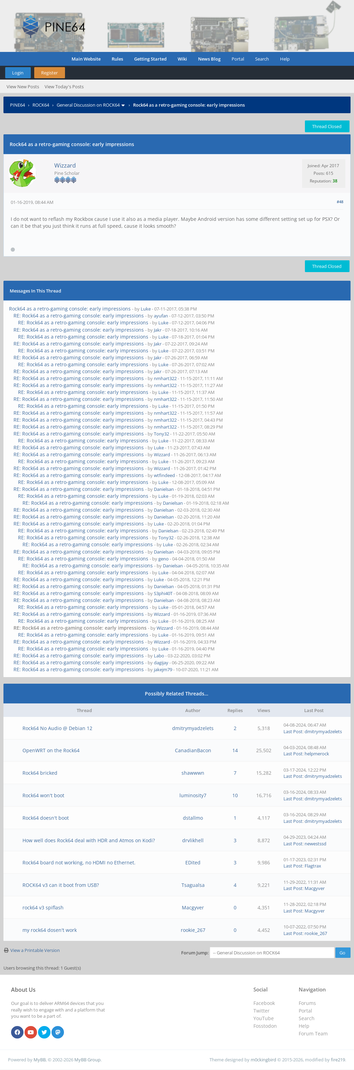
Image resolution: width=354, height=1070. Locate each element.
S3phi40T (163, 593)
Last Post (292, 731)
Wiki (182, 59)
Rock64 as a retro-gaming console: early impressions (70, 308)
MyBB (40, 1059)
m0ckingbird (263, 1059)
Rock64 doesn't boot (45, 818)
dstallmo (193, 818)
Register (49, 73)
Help (285, 59)
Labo (159, 656)
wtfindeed (164, 475)
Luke (146, 309)
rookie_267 (193, 930)
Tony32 (161, 434)
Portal (238, 59)
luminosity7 (192, 795)
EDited (193, 862)
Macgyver (315, 888)
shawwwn (192, 773)
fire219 (338, 1059)
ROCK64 (40, 105)
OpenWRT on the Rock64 (51, 750)
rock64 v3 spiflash (43, 907)
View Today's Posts (64, 86)
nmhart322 (165, 378)
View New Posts (23, 86)
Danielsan (164, 489)
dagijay (161, 662)
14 (235, 750)
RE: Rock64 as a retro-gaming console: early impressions (78, 315)
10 (235, 795)
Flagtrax (313, 866)
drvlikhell (193, 840)
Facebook (264, 1003)
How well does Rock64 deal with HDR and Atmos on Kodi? (88, 840)
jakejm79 (163, 669)
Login (18, 73)
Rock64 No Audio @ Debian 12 (57, 728)
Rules (117, 59)
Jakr (157, 330)
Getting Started (150, 59)
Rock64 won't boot (43, 795)
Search (262, 59)
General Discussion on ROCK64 (88, 105)
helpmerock (317, 753)
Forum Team (313, 1033)
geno (163, 559)
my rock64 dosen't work (49, 930)
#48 (340, 201)
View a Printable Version (35, 950)
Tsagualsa (193, 885)
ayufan (161, 316)
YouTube (263, 1018)
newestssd (315, 843)
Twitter (261, 1010)
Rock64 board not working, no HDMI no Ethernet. (79, 862)
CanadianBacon (193, 750)
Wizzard (65, 165)
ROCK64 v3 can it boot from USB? (60, 885)
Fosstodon (265, 1026)
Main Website (86, 59)
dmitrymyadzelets (193, 728)
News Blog (209, 59)
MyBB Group (87, 1059)
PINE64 (17, 105)
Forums (307, 1003)
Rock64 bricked (39, 773)
